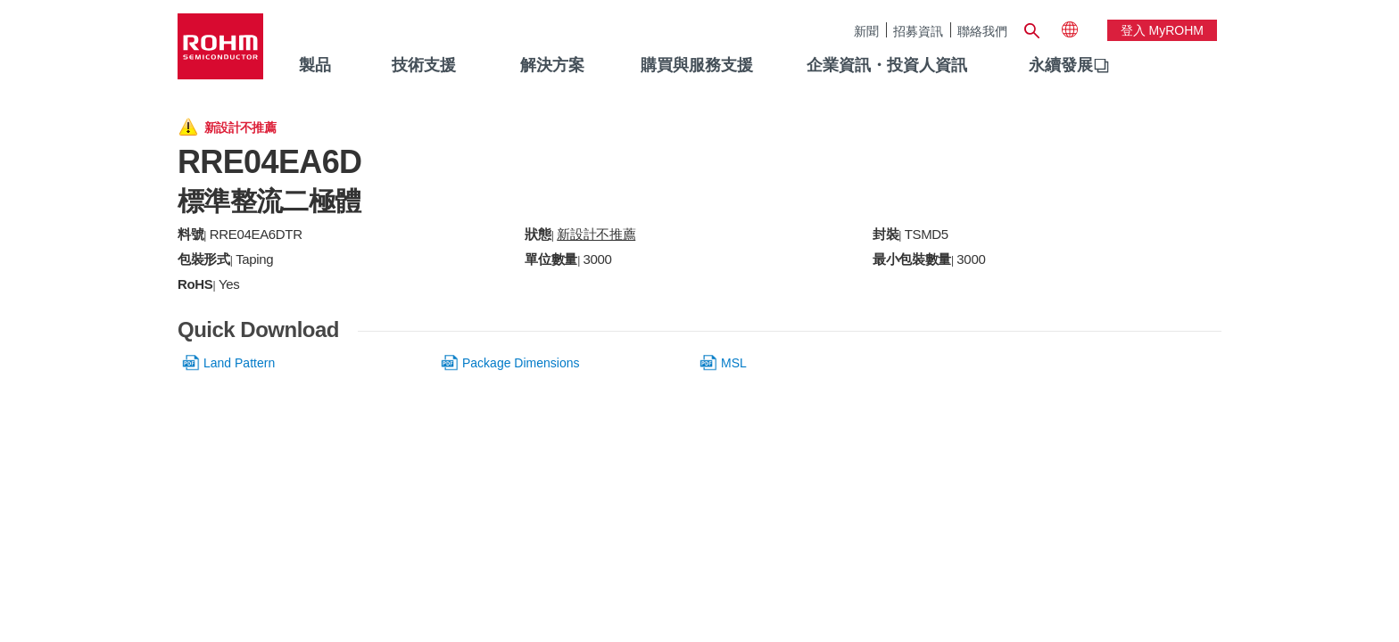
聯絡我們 (982, 30)
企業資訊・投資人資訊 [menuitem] (887, 65)
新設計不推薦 (596, 234)
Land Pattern (239, 363)
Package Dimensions (521, 363)
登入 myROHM (1162, 30)
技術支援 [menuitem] (424, 65)
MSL (734, 363)
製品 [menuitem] (315, 65)
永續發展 (1061, 65)
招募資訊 (918, 30)
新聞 (866, 30)
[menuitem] (1061, 66)
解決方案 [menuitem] (552, 65)
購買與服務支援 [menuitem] (697, 65)
